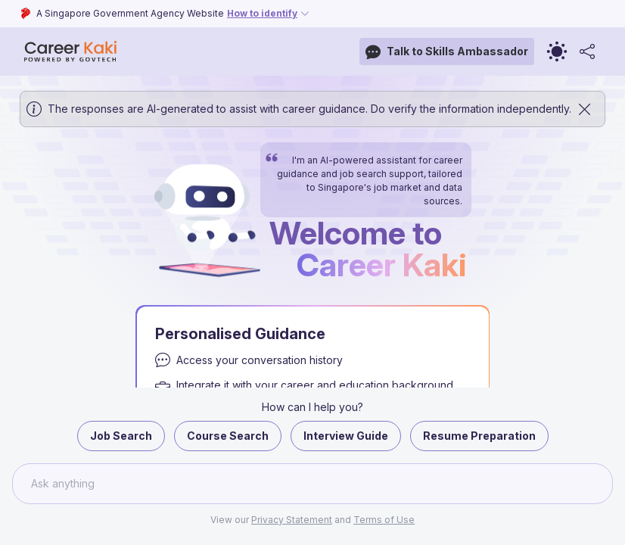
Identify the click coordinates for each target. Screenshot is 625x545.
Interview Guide (345, 435)
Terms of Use (384, 519)
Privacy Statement (291, 519)
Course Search (228, 435)
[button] (312, 310)
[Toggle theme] (556, 51)
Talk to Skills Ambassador (446, 52)
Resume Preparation (479, 435)
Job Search (121, 435)
